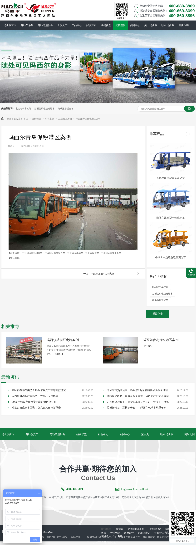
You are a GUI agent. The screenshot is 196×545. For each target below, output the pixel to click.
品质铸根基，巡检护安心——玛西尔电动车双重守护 (136, 407)
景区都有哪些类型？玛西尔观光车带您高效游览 (39, 390)
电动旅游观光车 (66, 108)
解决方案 (91, 25)
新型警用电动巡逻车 (44, 108)
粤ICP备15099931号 (57, 537)
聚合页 (145, 434)
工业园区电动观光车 (55, 253)
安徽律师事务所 (136, 529)
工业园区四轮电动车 (111, 253)
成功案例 (120, 25)
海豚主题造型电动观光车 (170, 217)
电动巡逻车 (149, 537)
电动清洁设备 (45, 25)
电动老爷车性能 (23, 108)
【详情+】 (59, 354)
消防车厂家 (155, 529)
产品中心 (77, 25)
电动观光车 (31, 434)
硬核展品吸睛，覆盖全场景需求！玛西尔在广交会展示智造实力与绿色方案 (139, 396)
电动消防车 (163, 537)
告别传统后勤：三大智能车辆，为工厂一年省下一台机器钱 (139, 401)
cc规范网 (119, 529)
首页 (26, 118)
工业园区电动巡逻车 (32, 253)
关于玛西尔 (150, 25)
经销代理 (106, 25)
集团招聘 (183, 25)
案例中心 (103, 434)
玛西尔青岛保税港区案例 (88, 118)
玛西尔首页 (9, 25)
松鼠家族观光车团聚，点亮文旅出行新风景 (36, 407)
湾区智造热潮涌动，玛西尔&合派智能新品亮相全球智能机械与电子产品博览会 (139, 390)
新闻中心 (135, 25)
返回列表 (157, 313)
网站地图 (189, 434)
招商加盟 (81, 434)
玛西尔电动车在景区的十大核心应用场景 (35, 396)
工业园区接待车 (75, 253)
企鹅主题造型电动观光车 (170, 178)
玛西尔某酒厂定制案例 (103, 273)
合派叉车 (62, 25)
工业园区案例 (65, 118)
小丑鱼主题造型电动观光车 (170, 257)
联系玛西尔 (167, 25)
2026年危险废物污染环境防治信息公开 (34, 401)
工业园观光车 (92, 253)
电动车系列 (26, 25)
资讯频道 (37, 118)
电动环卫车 (98, 542)
